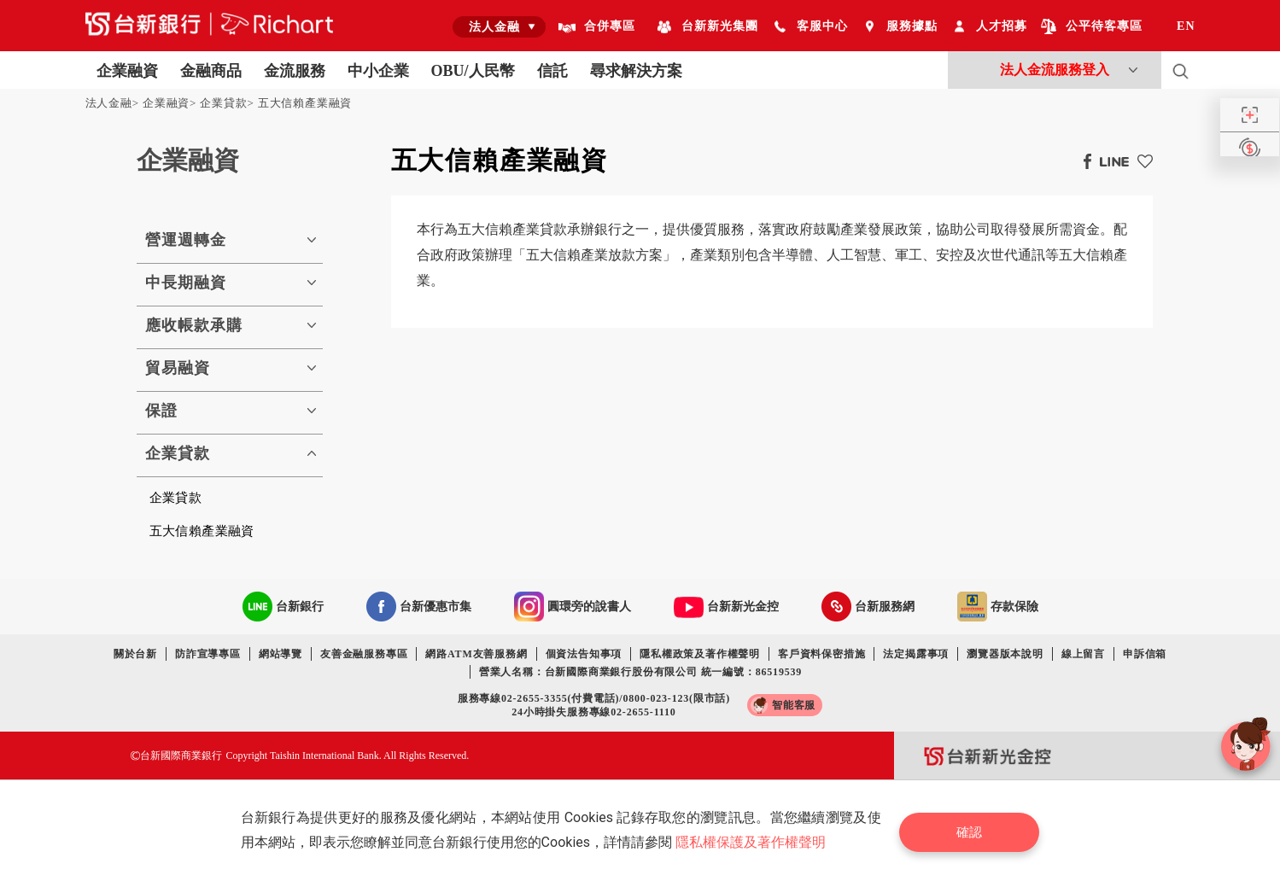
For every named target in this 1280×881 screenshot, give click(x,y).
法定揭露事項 (916, 654)
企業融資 (127, 70)
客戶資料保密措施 (821, 654)
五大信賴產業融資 (305, 102)
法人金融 (108, 102)
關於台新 (135, 654)
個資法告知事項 (584, 654)
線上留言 (1083, 654)
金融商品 (211, 70)
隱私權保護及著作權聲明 (753, 842)
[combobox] (499, 26)
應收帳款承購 (194, 325)
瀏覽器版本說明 (1005, 654)
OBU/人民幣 (473, 70)
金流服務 (294, 70)
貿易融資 (177, 367)
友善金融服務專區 (363, 654)
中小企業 (378, 70)
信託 (552, 70)
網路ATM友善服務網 (476, 654)
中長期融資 (185, 282)
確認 (973, 830)
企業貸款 (223, 102)
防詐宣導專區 (208, 654)
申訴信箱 (1144, 654)
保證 (161, 410)
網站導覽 (280, 654)
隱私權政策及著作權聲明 (700, 654)
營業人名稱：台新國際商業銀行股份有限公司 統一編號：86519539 (640, 672)
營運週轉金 (185, 239)
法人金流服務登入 (1054, 69)
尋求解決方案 (636, 70)
